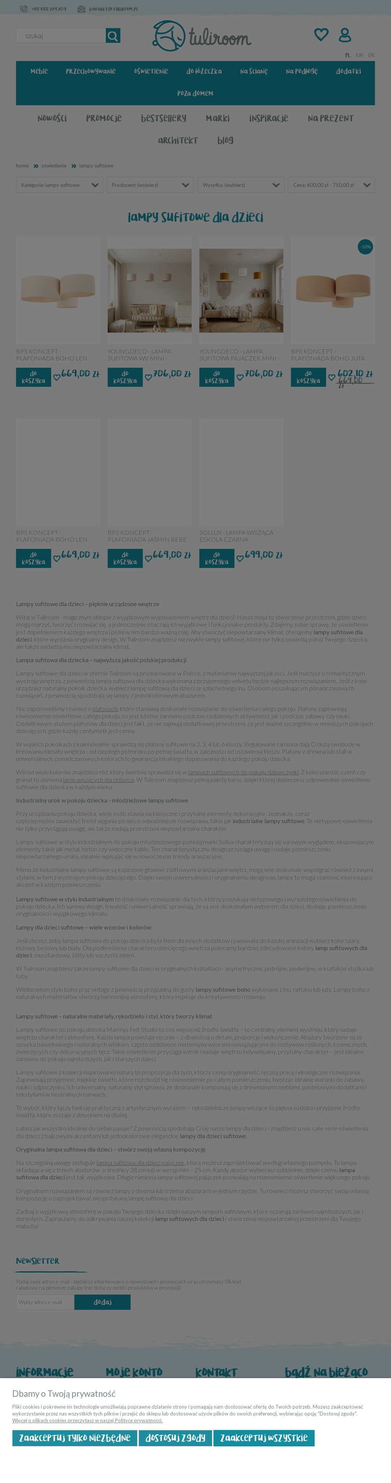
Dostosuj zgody (175, 1438)
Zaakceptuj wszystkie (264, 1438)
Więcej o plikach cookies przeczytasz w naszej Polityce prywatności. (87, 1420)
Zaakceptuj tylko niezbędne (75, 1438)
